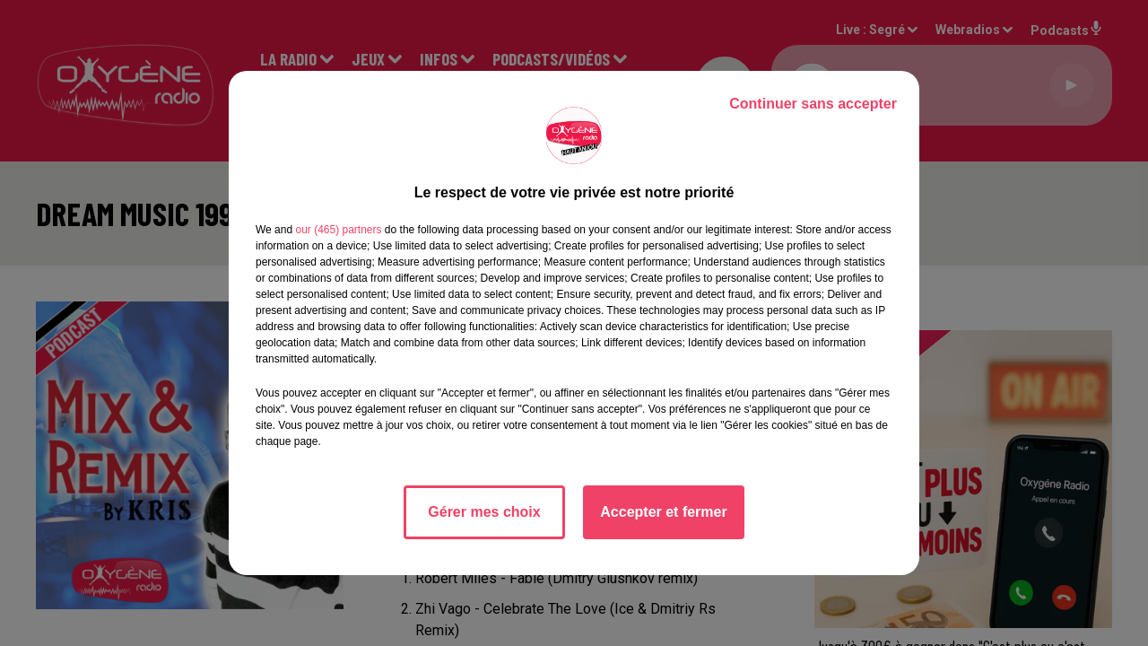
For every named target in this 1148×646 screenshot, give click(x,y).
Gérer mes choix (484, 511)
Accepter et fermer (663, 511)
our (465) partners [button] (338, 229)
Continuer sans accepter (813, 103)
